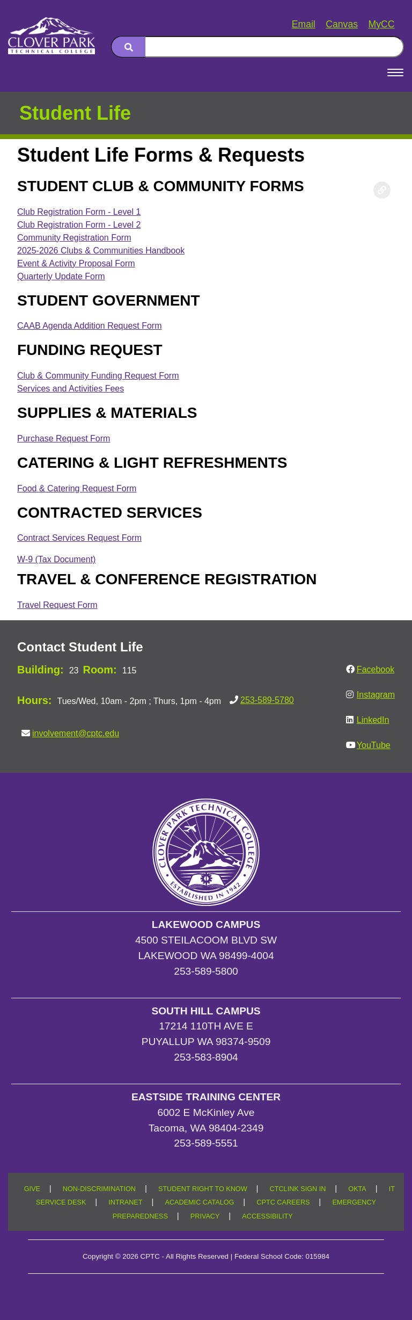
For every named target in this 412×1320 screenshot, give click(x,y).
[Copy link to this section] (382, 190)
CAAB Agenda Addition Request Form (89, 325)
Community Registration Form (74, 237)
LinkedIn (373, 719)
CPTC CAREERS (283, 1202)
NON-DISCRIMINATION (99, 1189)
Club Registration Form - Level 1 (79, 211)
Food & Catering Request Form (76, 488)
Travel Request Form (57, 605)
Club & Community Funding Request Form (98, 375)
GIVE (32, 1189)
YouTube (374, 745)
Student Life (75, 113)
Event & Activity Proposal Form (76, 263)
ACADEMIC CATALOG (199, 1202)
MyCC (382, 24)
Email (303, 24)
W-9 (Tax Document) (56, 559)
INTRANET (125, 1202)
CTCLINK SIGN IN (298, 1189)
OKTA (357, 1189)
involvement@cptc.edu (75, 733)
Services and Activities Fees (70, 388)
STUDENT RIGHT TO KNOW (202, 1189)
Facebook (375, 669)
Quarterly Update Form (61, 276)
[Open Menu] (395, 72)
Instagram (376, 694)
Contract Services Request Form (79, 537)
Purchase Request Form (63, 438)
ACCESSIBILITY (267, 1216)
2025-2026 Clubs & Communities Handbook (101, 250)
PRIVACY (205, 1216)
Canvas (342, 24)
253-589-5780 (267, 700)
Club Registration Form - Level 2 (79, 224)
